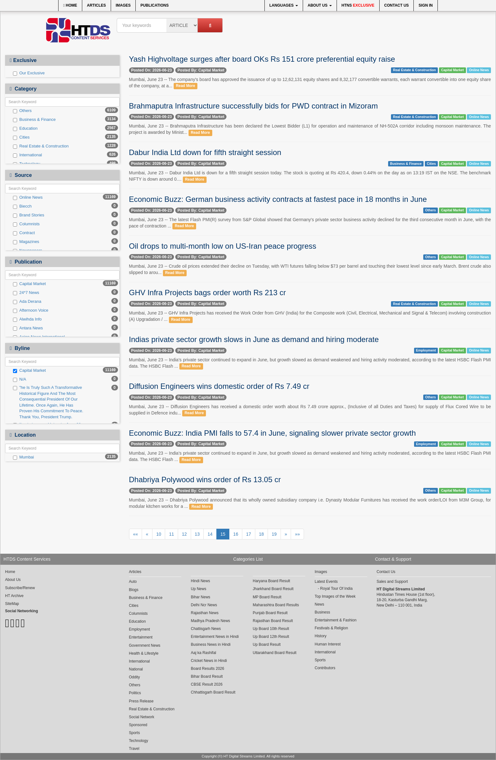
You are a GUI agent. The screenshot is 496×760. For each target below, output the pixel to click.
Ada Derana (27, 301)
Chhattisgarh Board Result (213, 692)
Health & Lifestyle (143, 653)
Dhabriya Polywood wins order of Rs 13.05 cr (205, 479)
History (320, 636)
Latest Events (326, 581)
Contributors (325, 668)
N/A (19, 379)
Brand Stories (28, 215)
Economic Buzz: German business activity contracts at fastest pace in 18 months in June (278, 199)
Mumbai (23, 457)
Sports (134, 733)
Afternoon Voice (30, 310)
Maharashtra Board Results (276, 605)
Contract (24, 232)
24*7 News (26, 292)
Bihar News (200, 597)
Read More (185, 86)
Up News (198, 589)
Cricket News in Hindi (209, 660)
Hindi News (200, 581)
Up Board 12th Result (271, 636)
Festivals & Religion (331, 628)
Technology (138, 740)
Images (123, 5)
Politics (135, 693)
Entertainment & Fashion (335, 620)
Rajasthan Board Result (273, 621)
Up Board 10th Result (271, 628)
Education (25, 128)
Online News (28, 197)
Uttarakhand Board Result (274, 653)
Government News (144, 645)
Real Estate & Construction (41, 146)
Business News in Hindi (210, 644)
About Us (320, 5)
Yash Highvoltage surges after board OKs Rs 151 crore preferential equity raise (262, 59)
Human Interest (328, 644)
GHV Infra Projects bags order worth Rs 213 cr (207, 292)
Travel (134, 748)
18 (261, 534)
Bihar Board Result (207, 676)
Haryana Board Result (271, 581)
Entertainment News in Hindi (215, 636)
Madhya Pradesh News (210, 621)
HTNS (358, 5)
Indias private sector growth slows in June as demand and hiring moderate (254, 339)
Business (322, 612)
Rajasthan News (204, 613)
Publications (154, 5)
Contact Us (396, 5)
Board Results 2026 (207, 668)
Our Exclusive (29, 73)
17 (248, 534)
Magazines (26, 241)
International (27, 155)
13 (197, 534)
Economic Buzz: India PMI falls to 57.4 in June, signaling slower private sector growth (272, 433)
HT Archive (14, 596)
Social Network (141, 717)
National (136, 669)
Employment (426, 350)
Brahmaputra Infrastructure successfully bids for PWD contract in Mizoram (253, 106)
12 (184, 534)
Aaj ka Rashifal (203, 653)
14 (210, 534)
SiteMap (12, 603)
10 (158, 534)
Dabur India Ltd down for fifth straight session (205, 152)
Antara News (28, 328)
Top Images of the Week (335, 596)
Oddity (134, 677)
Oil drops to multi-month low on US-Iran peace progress (222, 246)
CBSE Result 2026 (206, 684)
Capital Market (29, 283)
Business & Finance (34, 119)
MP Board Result (267, 597)
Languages (284, 5)
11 (171, 534)
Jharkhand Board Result (273, 589)
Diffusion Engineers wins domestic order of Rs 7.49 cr (219, 386)
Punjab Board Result (270, 613)
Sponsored (138, 725)
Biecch (22, 206)
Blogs (134, 590)
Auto (133, 581)
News (319, 604)
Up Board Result (267, 644)
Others (22, 110)
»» (297, 534)
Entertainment (141, 637)
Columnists (26, 224)
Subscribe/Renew (20, 588)
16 (235, 534)
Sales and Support (392, 581)
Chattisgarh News (206, 628)
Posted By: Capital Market (200, 70)
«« (135, 534)
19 (274, 534)
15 (223, 534)
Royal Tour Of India (336, 588)
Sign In (425, 5)
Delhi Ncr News (204, 605)
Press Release (141, 701)
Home (70, 5)
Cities (21, 137)
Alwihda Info (27, 319)
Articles (96, 5)
